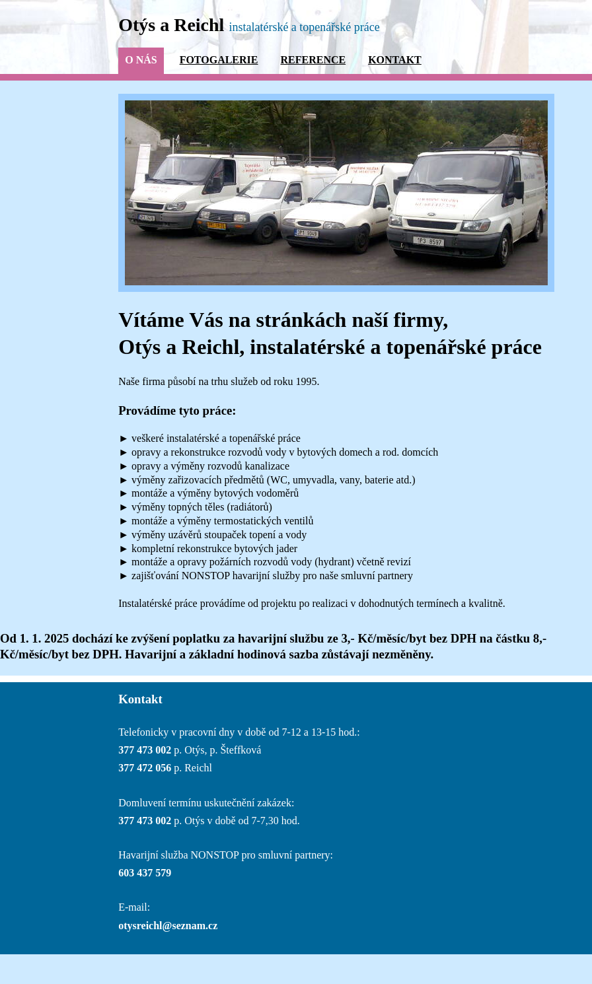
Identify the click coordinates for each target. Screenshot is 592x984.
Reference (313, 59)
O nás (141, 59)
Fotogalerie (219, 59)
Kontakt (395, 59)
